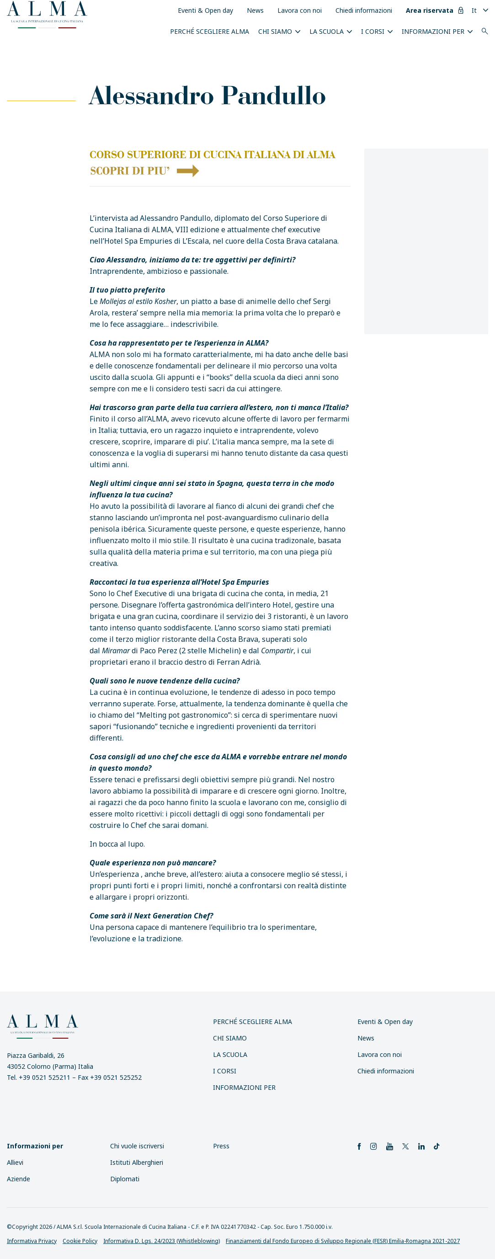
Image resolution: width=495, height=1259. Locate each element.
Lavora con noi (299, 10)
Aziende (18, 1178)
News (255, 10)
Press (221, 1146)
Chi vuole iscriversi (137, 1146)
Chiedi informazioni (363, 10)
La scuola (326, 31)
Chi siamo (275, 31)
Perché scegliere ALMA (209, 31)
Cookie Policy (80, 1241)
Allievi (15, 1162)
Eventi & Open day (205, 10)
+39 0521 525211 (44, 1077)
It (474, 10)
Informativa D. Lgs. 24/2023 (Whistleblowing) (161, 1241)
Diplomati (124, 1178)
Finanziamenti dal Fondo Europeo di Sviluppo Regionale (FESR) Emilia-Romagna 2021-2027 (343, 1241)
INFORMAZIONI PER (433, 31)
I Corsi (372, 31)
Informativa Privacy (32, 1241)
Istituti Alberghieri (136, 1162)
